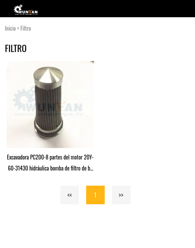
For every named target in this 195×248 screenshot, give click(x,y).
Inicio (10, 28)
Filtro (25, 28)
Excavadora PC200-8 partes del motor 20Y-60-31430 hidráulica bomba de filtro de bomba (50, 163)
